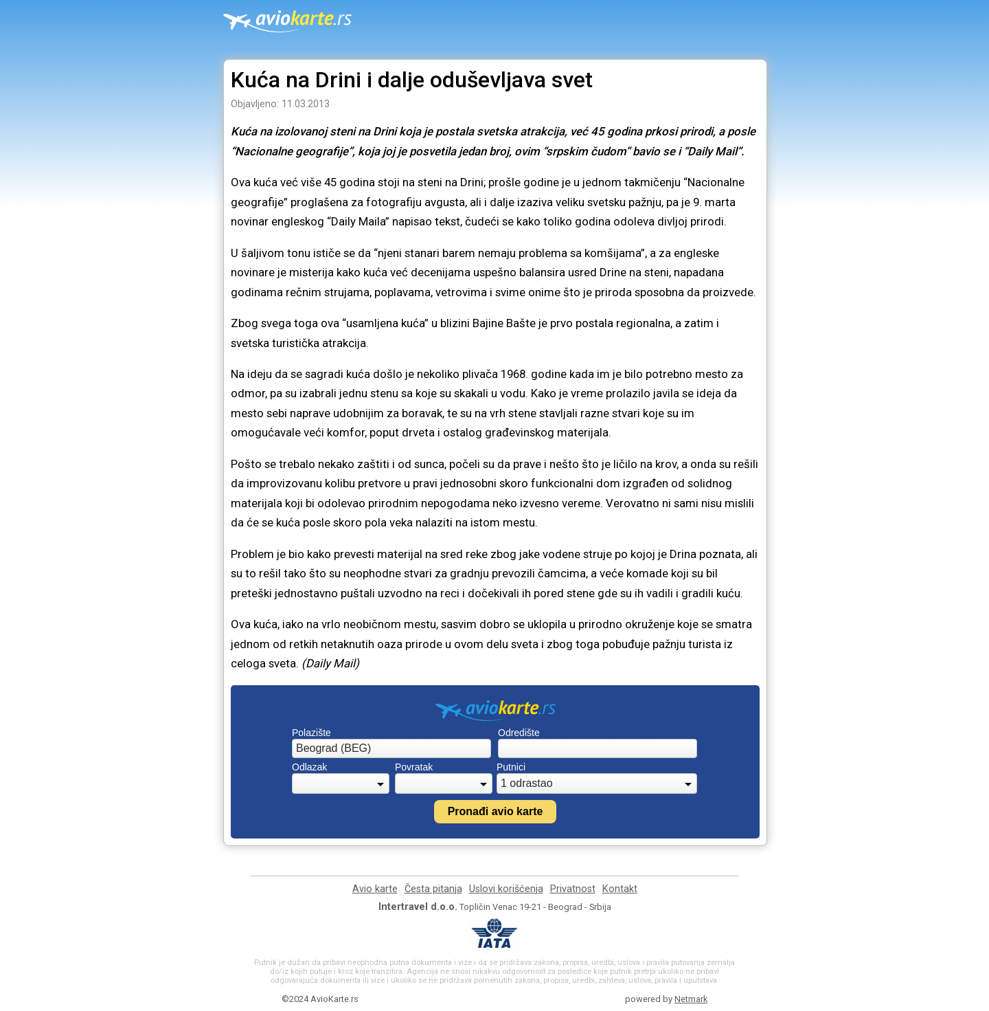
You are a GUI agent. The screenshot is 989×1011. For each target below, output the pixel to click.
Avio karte (375, 889)
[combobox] (391, 748)
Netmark (690, 999)
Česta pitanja (433, 889)
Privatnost (572, 889)
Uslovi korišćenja (506, 889)
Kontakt (619, 889)
